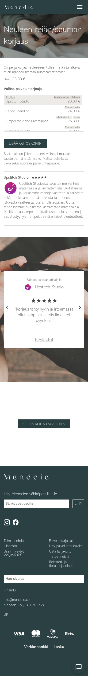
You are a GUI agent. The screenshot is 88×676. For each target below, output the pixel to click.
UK (6, 615)
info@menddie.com (18, 600)
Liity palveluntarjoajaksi (66, 546)
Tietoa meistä (59, 557)
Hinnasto (10, 546)
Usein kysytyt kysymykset (14, 553)
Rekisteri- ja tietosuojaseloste (61, 564)
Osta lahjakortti (60, 551)
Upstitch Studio (16, 178)
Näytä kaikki (44, 340)
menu (79, 7)
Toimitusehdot (14, 541)
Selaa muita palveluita (44, 424)
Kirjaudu (10, 590)
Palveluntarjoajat (61, 541)
